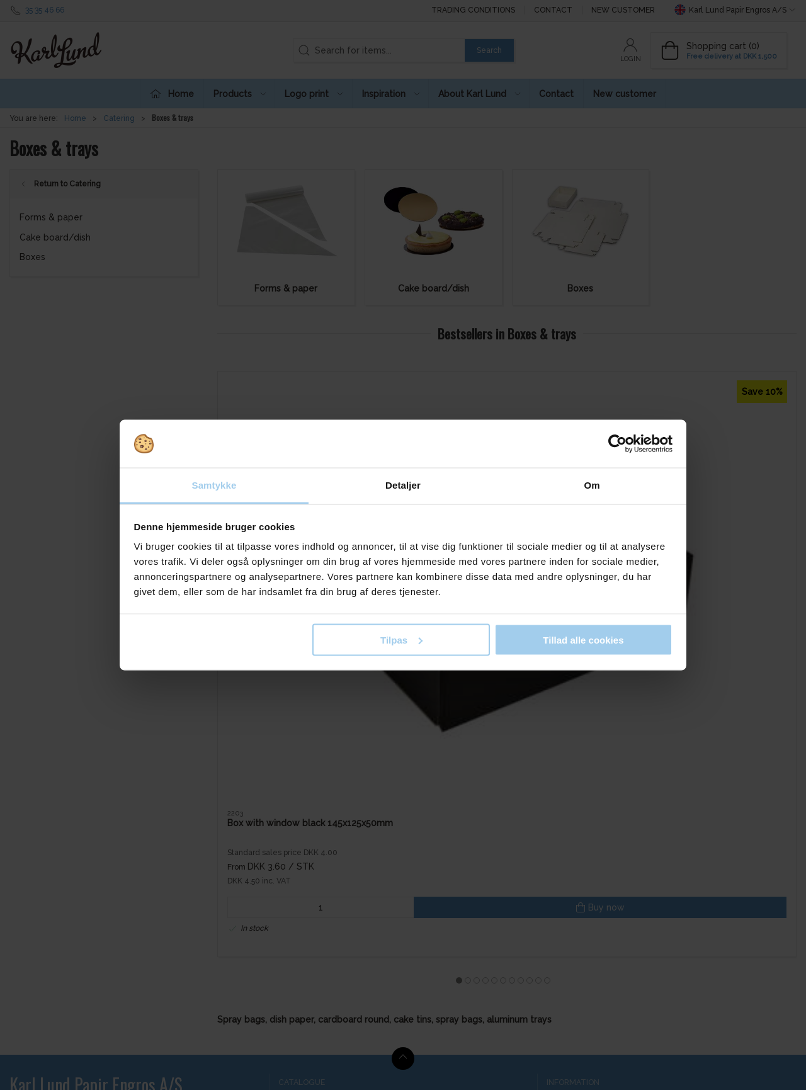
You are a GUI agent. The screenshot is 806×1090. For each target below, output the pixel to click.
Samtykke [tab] (214, 485)
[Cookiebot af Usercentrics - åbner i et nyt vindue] (617, 443)
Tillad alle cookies (583, 639)
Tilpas (401, 639)
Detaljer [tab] (403, 485)
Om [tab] (591, 485)
